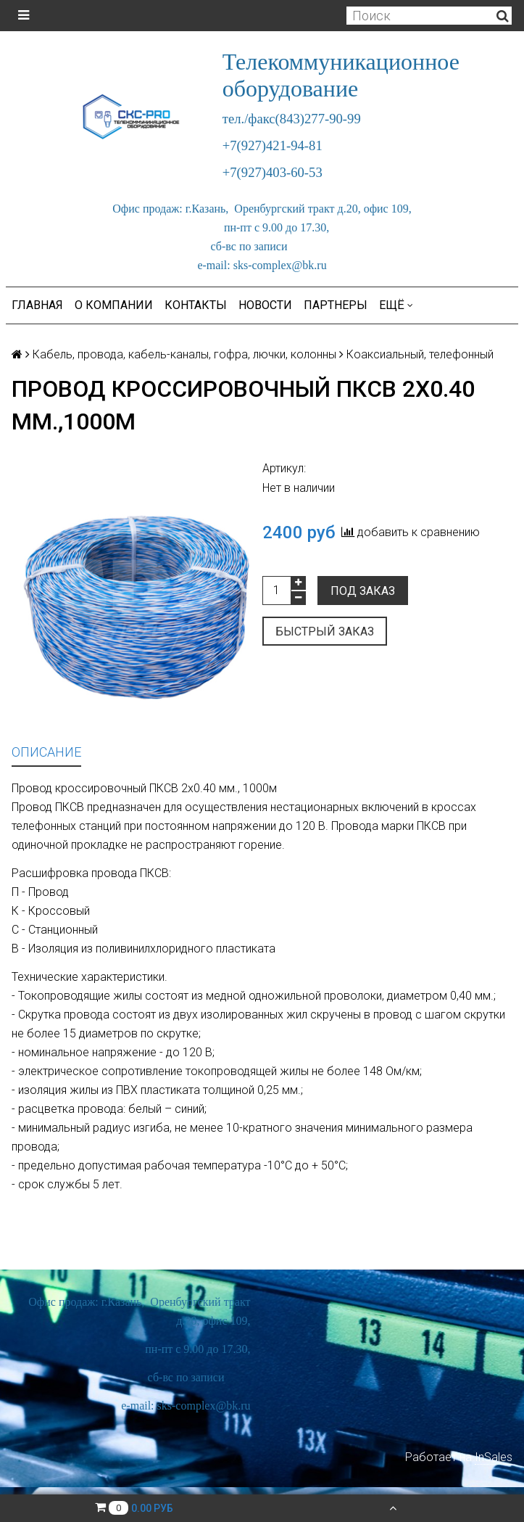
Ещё (396, 305)
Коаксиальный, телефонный (420, 354)
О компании (114, 305)
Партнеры (335, 305)
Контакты (196, 305)
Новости (265, 305)
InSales (493, 1457)
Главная (37, 305)
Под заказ (362, 591)
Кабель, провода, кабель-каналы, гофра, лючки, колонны (184, 354)
